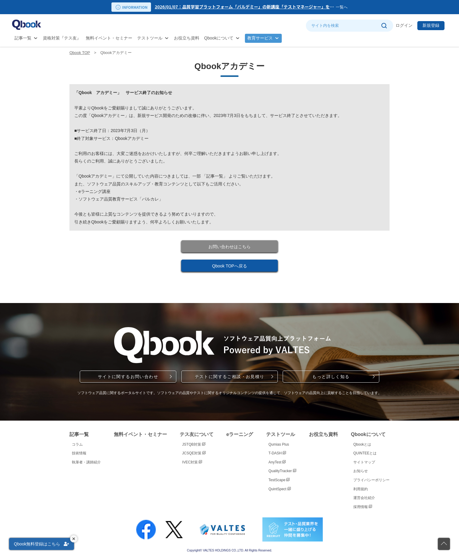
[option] (245, 7)
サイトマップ (364, 462)
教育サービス (260, 38)
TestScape (279, 480)
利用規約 (360, 489)
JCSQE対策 (194, 453)
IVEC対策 (192, 462)
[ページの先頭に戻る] (444, 544)
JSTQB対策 (193, 444)
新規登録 (430, 25)
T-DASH (277, 453)
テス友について (196, 434)
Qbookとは (362, 444)
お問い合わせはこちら (229, 246)
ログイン (404, 25)
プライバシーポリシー (371, 480)
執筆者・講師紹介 (86, 462)
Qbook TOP (79, 52)
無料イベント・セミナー (109, 38)
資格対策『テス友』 (62, 38)
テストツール (149, 38)
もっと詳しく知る (330, 376)
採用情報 (362, 507)
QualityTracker (282, 471)
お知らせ (360, 471)
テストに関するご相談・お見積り (230, 376)
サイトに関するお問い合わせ (128, 376)
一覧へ (342, 7)
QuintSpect (279, 489)
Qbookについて (218, 38)
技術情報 (79, 453)
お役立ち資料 (186, 38)
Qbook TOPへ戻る (229, 266)
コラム (77, 444)
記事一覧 (22, 38)
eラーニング (239, 434)
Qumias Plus (278, 444)
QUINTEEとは (365, 453)
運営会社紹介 (364, 498)
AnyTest (277, 462)
